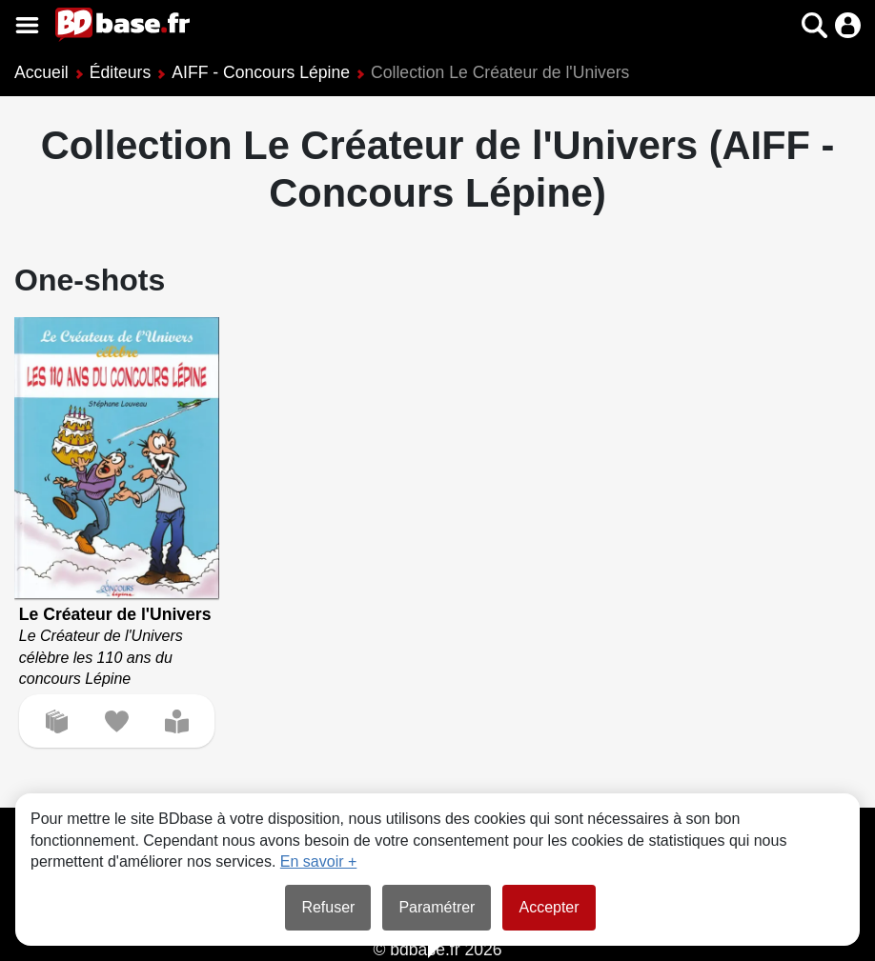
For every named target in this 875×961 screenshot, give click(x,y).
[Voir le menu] (27, 25)
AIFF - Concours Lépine (261, 72)
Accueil (41, 72)
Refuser (328, 907)
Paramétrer (436, 907)
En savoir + (318, 861)
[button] (814, 25)
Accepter (549, 907)
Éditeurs (121, 72)
